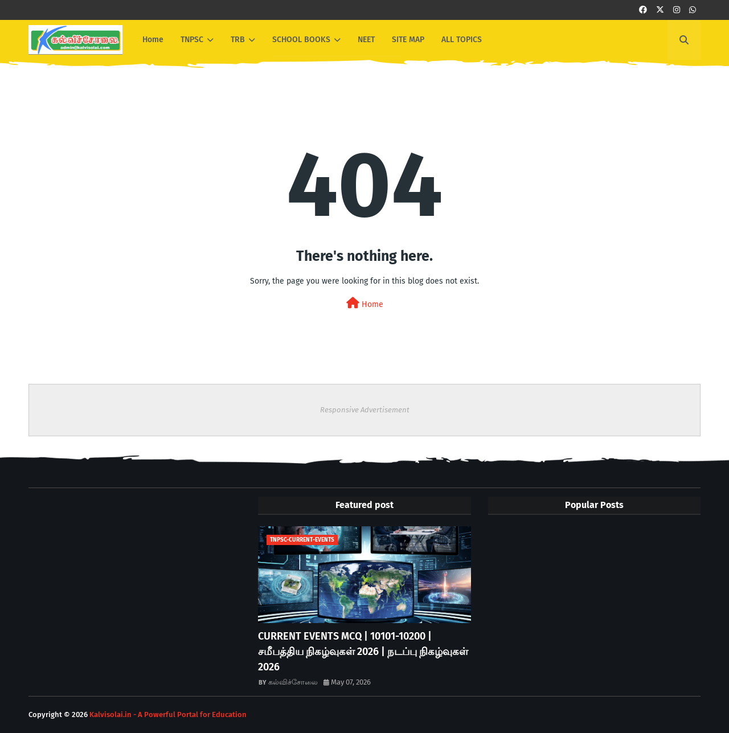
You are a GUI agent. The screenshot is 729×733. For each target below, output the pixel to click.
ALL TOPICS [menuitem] (461, 39)
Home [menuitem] (152, 39)
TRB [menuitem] (238, 39)
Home (364, 303)
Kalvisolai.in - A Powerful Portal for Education (168, 714)
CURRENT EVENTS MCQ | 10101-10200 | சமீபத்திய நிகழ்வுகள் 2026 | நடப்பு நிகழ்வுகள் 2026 (363, 651)
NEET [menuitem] (366, 39)
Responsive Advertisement (364, 410)
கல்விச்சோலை (293, 682)
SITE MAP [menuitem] (408, 39)
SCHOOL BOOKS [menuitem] (301, 39)
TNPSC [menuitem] (192, 39)
